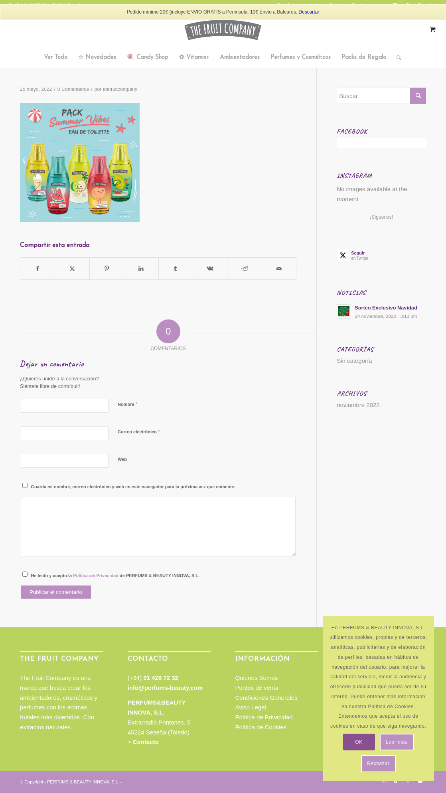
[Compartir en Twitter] (72, 269)
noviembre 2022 (358, 404)
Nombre (128, 404)
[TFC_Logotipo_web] (223, 30)
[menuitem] (56, 58)
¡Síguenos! (381, 217)
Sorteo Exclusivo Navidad (386, 308)
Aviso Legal (250, 707)
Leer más (397, 742)
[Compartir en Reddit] (244, 269)
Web (122, 459)
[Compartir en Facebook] (37, 269)
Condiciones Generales (266, 697)
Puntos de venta (256, 687)
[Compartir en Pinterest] (107, 269)
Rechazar (378, 763)
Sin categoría (354, 360)
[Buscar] (396, 58)
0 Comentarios (73, 89)
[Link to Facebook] (408, 781)
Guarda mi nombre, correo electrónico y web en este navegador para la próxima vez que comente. (133, 486)
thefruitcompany (120, 89)
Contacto (146, 741)
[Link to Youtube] (420, 781)
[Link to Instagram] (384, 781)
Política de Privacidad (95, 575)
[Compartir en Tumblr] (176, 269)
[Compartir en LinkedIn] (141, 269)
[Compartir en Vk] (210, 269)
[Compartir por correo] (279, 269)
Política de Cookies (260, 727)
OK (359, 742)
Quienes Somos (256, 677)
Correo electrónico (139, 432)
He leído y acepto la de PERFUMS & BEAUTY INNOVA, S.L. (115, 575)
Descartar (308, 12)
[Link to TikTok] (396, 781)
